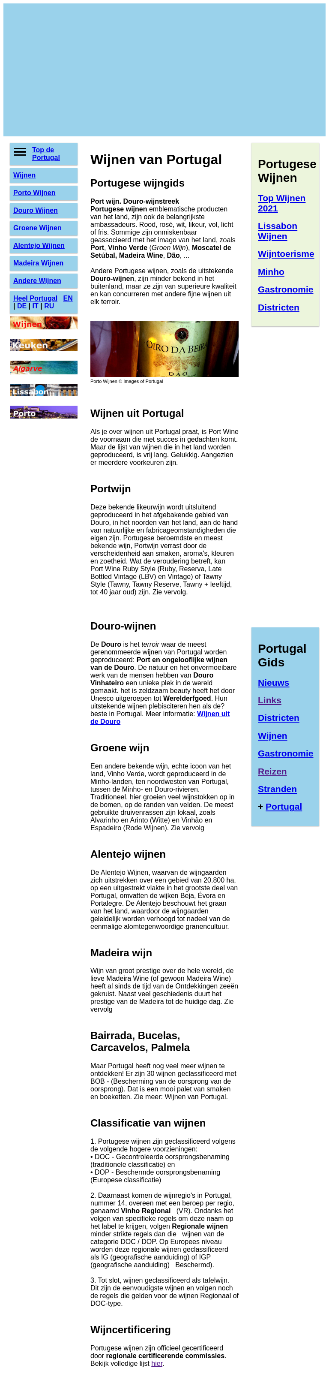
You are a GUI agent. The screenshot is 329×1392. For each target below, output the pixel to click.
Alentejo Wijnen (39, 245)
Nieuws (274, 682)
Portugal (284, 806)
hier (156, 1363)
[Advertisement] (164, 70)
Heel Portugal (35, 298)
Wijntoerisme (286, 254)
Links (269, 700)
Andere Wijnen (37, 280)
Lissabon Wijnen (277, 231)
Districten (278, 307)
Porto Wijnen (34, 192)
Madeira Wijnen (38, 263)
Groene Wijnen (37, 228)
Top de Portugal (46, 153)
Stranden (277, 789)
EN (67, 298)
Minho (271, 272)
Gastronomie (286, 289)
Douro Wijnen (35, 210)
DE (22, 306)
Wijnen (24, 175)
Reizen (272, 771)
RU (49, 306)
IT (36, 306)
